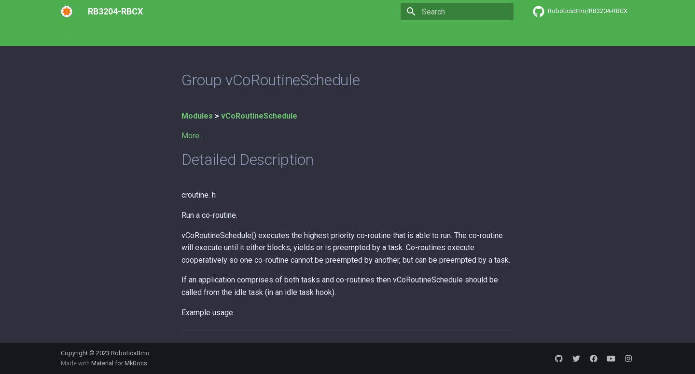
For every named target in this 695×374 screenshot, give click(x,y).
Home (70, 35)
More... (192, 135)
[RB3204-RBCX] (66, 11)
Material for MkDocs (119, 363)
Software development (127, 35)
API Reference (197, 35)
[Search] (457, 11)
